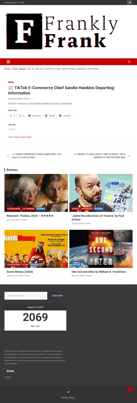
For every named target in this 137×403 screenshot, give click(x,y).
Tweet (17, 137)
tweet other (26, 137)
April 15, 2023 (78, 275)
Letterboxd (28, 209)
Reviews (12, 170)
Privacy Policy (68, 397)
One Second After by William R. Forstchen (99, 271)
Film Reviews (14, 209)
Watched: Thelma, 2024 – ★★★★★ (30, 215)
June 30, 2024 (13, 220)
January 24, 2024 (15, 275)
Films (25, 265)
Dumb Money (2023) (20, 271)
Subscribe (57, 295)
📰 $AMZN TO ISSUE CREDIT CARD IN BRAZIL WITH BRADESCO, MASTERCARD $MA (99, 156)
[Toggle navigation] (8, 61)
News (11, 82)
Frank (26, 99)
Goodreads (86, 209)
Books (75, 209)
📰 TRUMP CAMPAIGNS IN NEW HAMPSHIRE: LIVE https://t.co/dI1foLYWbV (36, 156)
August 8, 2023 (15, 99)
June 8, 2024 (78, 223)
